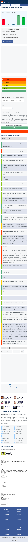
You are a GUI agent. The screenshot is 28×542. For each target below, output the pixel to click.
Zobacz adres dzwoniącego (8, 41)
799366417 (19, 517)
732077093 (19, 512)
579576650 (19, 534)
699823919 (6, 534)
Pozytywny (5, 91)
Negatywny (5, 79)
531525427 (3, 467)
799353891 (19, 514)
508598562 (3, 462)
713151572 (3, 486)
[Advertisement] (14, 59)
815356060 (6, 514)
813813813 (6, 512)
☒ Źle (14, 131)
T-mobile (21, 420)
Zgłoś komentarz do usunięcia (6, 352)
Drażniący (5, 82)
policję (7, 122)
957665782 (3, 473)
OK (15, 540)
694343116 (3, 482)
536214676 (19, 522)
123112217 (6, 517)
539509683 (3, 500)
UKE (26, 121)
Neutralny (5, 85)
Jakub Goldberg (12, 449)
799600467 (6, 519)
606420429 (6, 532)
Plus (16, 420)
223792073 (6, 522)
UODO (2, 122)
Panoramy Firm (9, 419)
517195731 (3, 478)
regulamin (22, 97)
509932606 (3, 491)
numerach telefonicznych (13, 416)
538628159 (19, 532)
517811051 (3, 495)
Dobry (4, 88)
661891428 (19, 519)
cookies (9, 537)
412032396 (6, 529)
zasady (17, 97)
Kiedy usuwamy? (16, 352)
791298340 (19, 529)
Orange (13, 420)
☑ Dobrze (14, 128)
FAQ (22, 352)
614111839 (3, 504)
